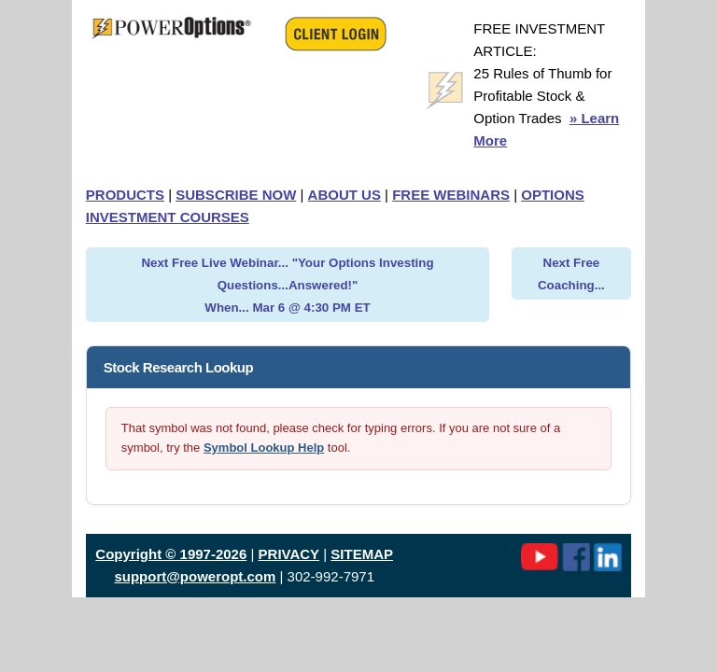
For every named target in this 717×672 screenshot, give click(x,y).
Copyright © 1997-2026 (170, 554)
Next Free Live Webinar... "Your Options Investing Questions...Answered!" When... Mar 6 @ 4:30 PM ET (287, 285)
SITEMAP (361, 554)
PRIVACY (289, 554)
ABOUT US (344, 195)
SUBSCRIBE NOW (236, 195)
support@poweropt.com (194, 576)
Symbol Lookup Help (264, 448)
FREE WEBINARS (451, 195)
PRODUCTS (125, 195)
